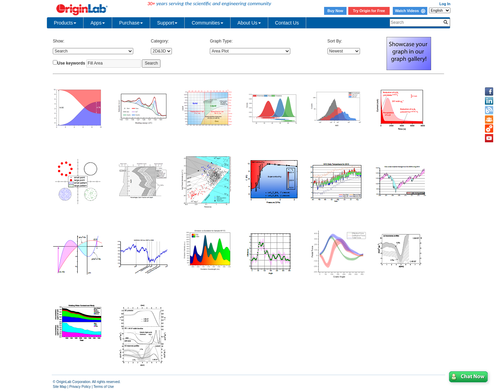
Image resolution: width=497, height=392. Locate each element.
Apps (97, 23)
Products (65, 23)
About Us (249, 23)
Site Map (59, 387)
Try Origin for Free (369, 11)
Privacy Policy (80, 387)
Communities (207, 23)
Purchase (131, 23)
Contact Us (287, 23)
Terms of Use (104, 387)
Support (167, 23)
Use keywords (71, 63)
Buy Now (335, 11)
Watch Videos (410, 11)
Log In (444, 4)
